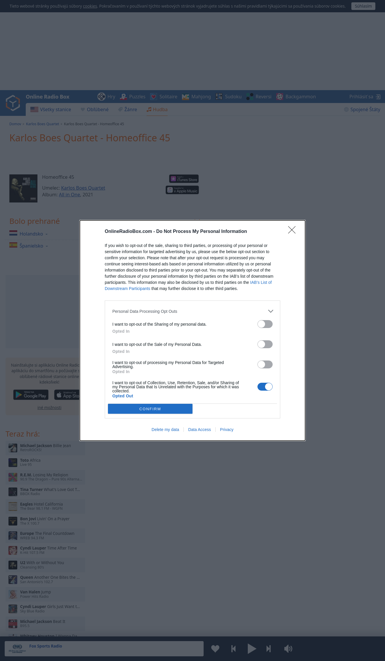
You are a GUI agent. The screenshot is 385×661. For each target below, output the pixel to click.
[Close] (293, 231)
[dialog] (192, 330)
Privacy (226, 429)
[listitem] (192, 311)
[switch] (265, 324)
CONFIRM (150, 409)
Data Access (199, 429)
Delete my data (165, 429)
